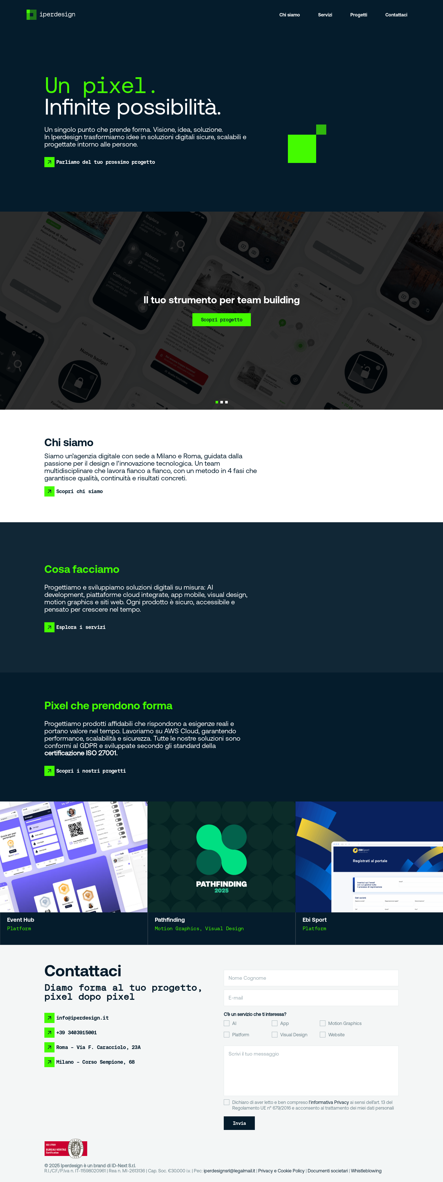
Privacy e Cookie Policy (281, 1170)
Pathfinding (179, 911)
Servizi (325, 14)
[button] (217, 402)
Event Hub (28, 912)
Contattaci (396, 14)
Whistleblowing (366, 1170)
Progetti (358, 14)
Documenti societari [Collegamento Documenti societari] (328, 1170)
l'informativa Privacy (329, 1102)
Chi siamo (289, 14)
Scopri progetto (221, 319)
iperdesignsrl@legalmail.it (229, 1170)
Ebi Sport (325, 910)
